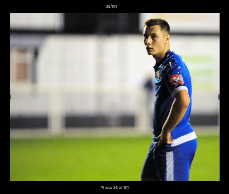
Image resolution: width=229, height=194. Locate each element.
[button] (206, 7)
